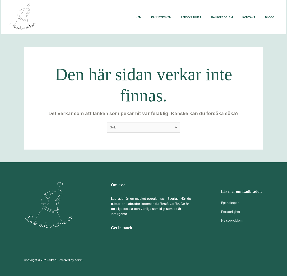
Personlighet (191, 17)
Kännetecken (161, 17)
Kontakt (249, 17)
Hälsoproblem (222, 17)
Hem (139, 17)
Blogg (269, 17)
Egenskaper (230, 203)
